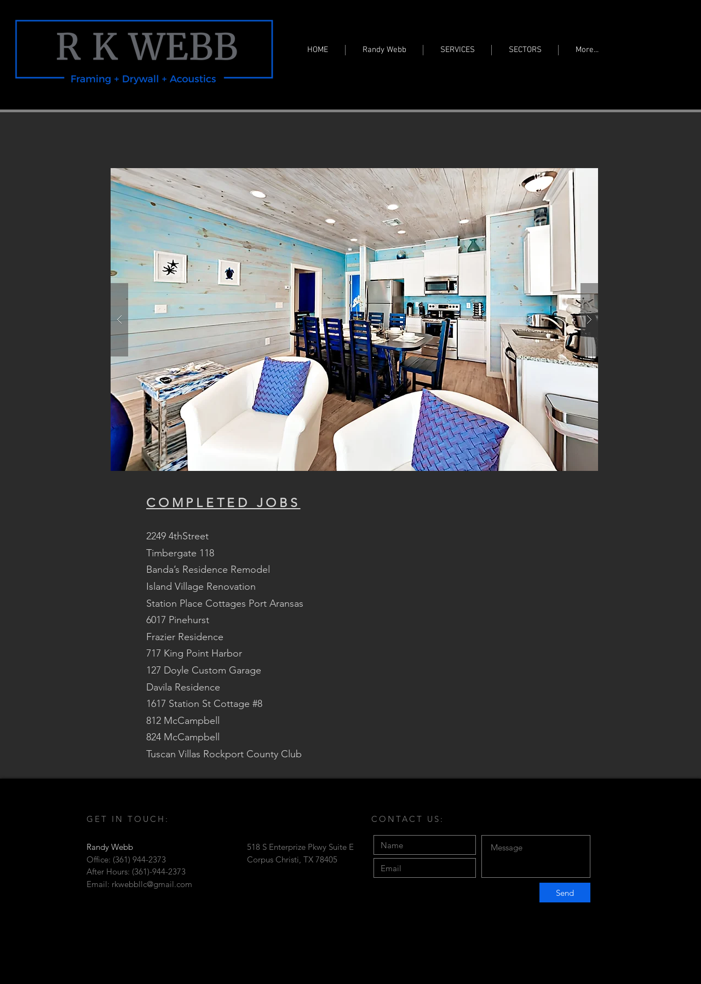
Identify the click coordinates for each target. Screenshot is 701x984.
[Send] (564, 892)
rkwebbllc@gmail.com (152, 884)
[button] (354, 319)
